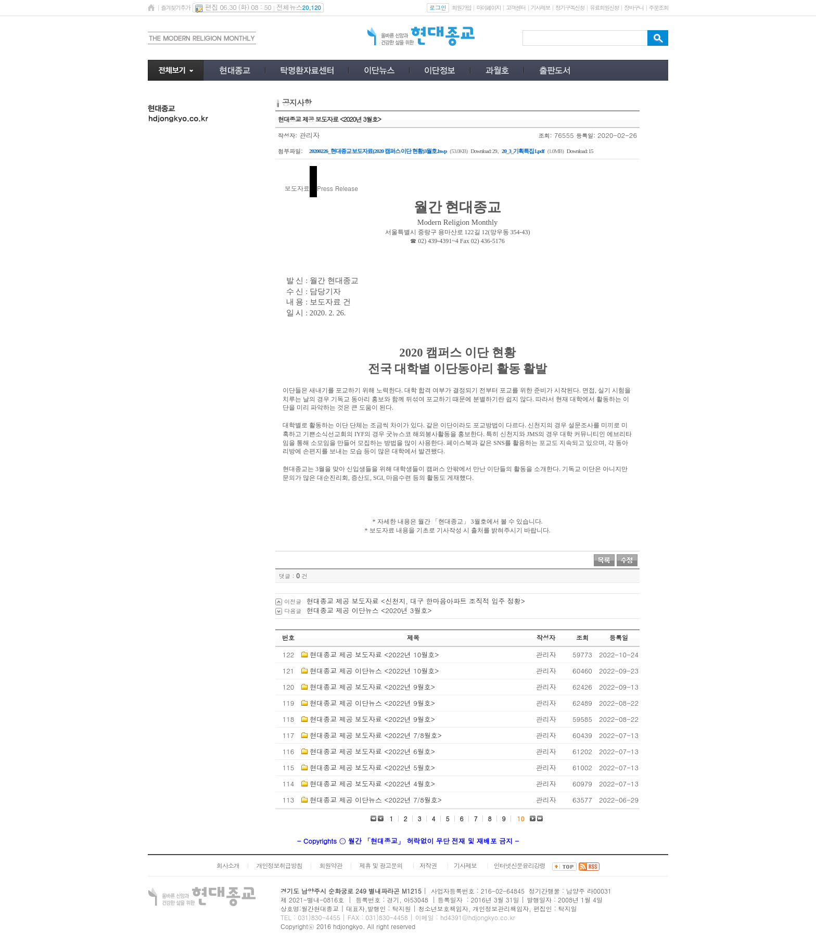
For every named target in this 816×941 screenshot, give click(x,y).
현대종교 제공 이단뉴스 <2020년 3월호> (369, 610)
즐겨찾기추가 (175, 7)
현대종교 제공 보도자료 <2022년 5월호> (372, 767)
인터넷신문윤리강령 (519, 865)
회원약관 (330, 865)
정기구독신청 (569, 7)
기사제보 (540, 7)
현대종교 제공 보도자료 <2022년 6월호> (372, 751)
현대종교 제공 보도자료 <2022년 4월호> (372, 784)
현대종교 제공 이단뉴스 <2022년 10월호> (374, 671)
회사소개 (227, 865)
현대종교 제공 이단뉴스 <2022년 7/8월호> (376, 800)
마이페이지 (488, 7)
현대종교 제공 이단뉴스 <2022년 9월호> (372, 703)
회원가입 (461, 7)
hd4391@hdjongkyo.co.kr (477, 917)
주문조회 (658, 7)
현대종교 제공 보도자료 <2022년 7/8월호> (376, 735)
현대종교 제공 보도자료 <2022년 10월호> (374, 654)
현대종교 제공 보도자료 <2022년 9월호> (372, 687)
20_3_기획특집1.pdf (523, 151)
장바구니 (633, 7)
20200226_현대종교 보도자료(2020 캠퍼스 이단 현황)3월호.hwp (378, 151)
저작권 (428, 865)
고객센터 (515, 7)
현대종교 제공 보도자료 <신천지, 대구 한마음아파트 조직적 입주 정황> (416, 601)
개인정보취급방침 (279, 865)
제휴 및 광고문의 (380, 865)
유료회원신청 (604, 7)
